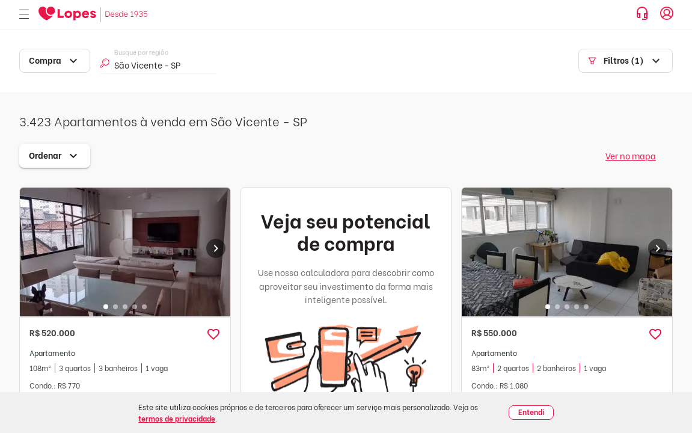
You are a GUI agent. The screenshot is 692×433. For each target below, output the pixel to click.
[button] (213, 334)
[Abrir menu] (24, 14)
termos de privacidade (176, 418)
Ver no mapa (630, 155)
